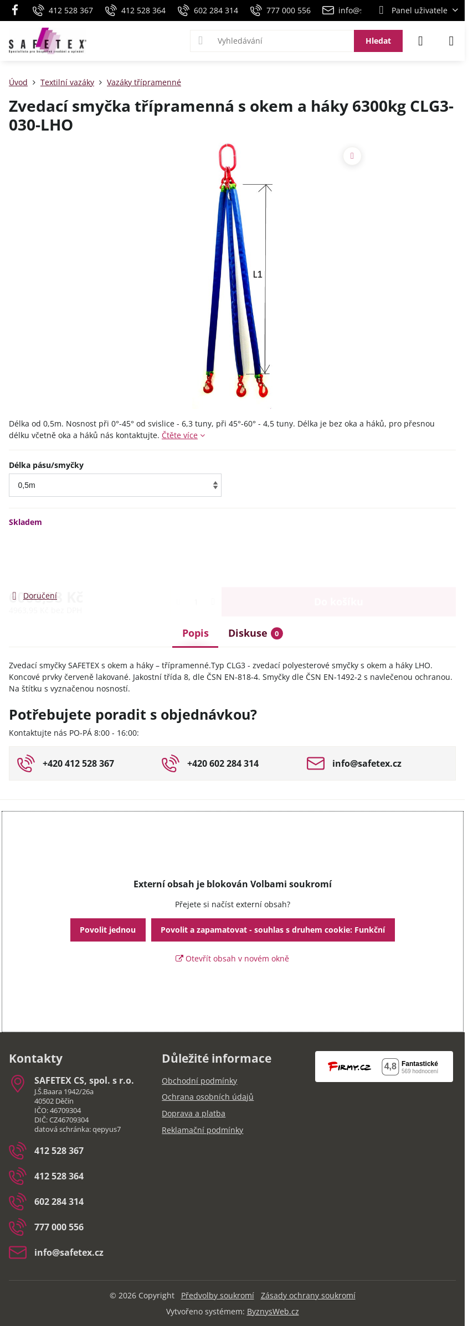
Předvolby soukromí (217, 1295)
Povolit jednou (108, 929)
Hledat (378, 40)
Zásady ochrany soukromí (308, 1295)
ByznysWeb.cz (273, 1311)
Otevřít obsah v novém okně (232, 958)
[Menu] (451, 41)
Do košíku (338, 558)
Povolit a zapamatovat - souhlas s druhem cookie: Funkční (273, 929)
